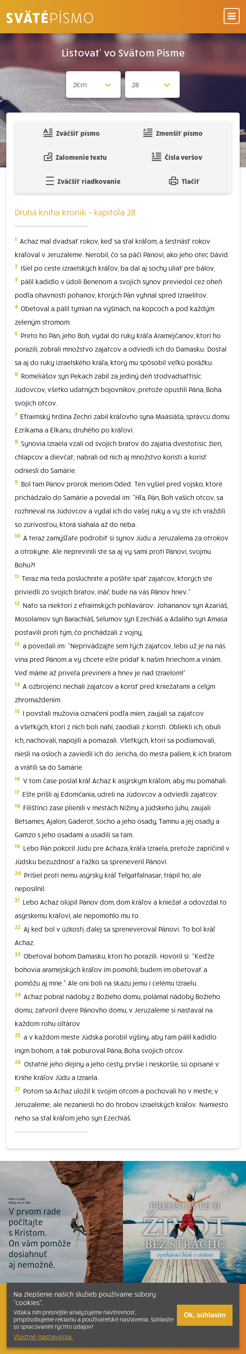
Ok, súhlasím (205, 1315)
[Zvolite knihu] (93, 84)
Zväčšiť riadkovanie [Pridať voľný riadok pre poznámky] (83, 181)
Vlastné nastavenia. (43, 1336)
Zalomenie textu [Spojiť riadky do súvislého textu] (75, 157)
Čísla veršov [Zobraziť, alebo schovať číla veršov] (177, 157)
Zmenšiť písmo (173, 133)
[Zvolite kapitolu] (152, 84)
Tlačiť (184, 181)
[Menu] (232, 16)
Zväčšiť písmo (71, 133)
